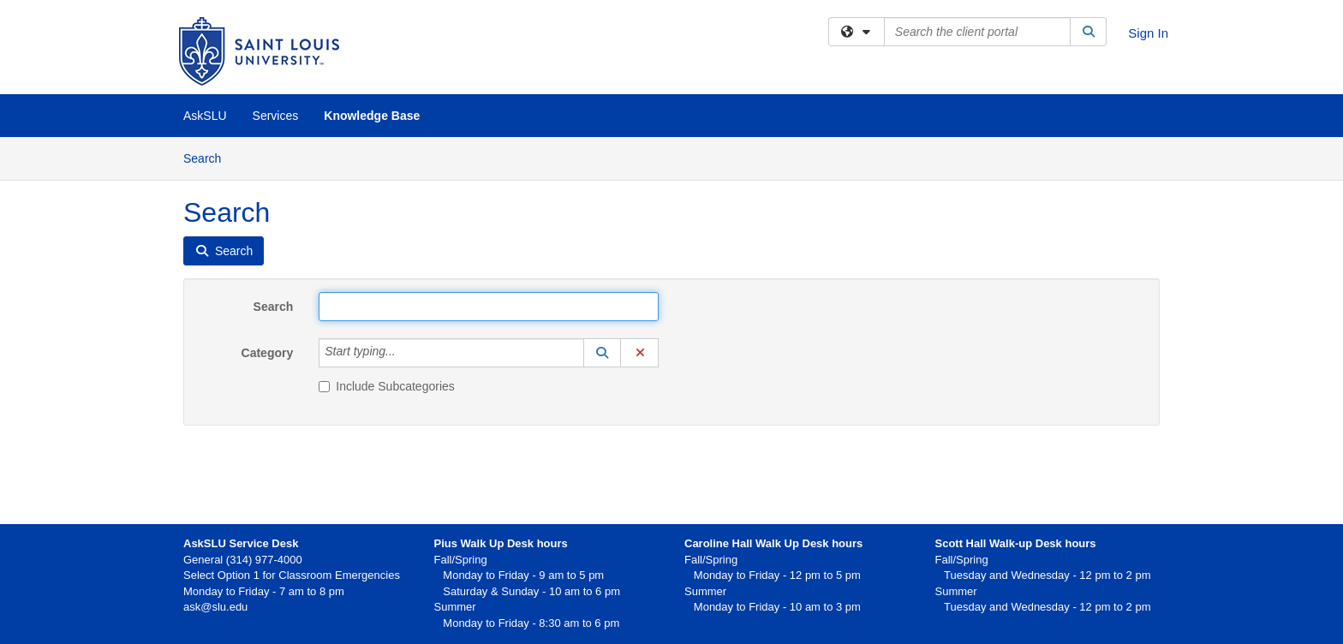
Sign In (1148, 33)
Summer (705, 591)
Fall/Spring (710, 559)
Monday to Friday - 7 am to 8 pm (263, 591)
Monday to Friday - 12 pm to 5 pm (772, 575)
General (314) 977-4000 (242, 559)
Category (268, 353)
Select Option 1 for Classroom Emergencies (291, 575)
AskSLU (205, 115)
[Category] (405, 352)
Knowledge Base (372, 115)
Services (276, 115)
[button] (602, 352)
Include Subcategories (387, 386)
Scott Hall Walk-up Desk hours (1015, 543)
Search (208, 157)
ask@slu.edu (215, 606)
